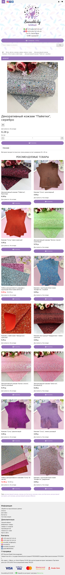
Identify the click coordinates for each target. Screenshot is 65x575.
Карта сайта (5, 533)
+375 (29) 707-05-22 (34, 31)
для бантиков (46, 494)
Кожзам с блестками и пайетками (12, 54)
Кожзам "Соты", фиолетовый (11, 431)
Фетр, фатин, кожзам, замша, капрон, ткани (19, 52)
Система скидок (6, 517)
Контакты (4, 515)
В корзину (32, 143)
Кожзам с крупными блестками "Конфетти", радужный (45, 478)
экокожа (34, 494)
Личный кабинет (6, 522)
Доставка (4, 513)
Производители (6, 528)
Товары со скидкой (7, 526)
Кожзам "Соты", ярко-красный (11, 240)
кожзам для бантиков (25, 494)
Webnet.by (40, 573)
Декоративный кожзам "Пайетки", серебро (38, 54)
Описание (6, 148)
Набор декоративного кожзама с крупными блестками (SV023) (13, 289)
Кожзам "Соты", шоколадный (44, 192)
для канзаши (11, 496)
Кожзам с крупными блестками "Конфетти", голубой (45, 289)
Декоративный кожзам (41, 52)
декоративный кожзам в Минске (25, 496)
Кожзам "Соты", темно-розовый (45, 431)
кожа (39, 494)
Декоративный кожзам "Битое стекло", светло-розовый (15, 384)
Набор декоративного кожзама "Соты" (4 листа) (15, 478)
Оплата (3, 511)
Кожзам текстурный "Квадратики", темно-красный (48, 336)
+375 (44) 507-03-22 (34, 29)
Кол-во (3, 135)
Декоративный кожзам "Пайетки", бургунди (13, 193)
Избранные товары (7, 524)
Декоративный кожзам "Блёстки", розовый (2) (45, 384)
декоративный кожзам (11, 494)
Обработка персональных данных (11, 509)
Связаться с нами (6, 531)
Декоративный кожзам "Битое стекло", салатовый (47, 241)
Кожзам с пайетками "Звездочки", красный (13, 336)
